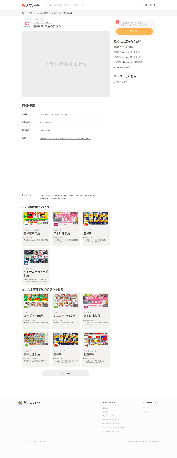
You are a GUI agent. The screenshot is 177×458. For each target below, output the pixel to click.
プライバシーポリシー (109, 416)
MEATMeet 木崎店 (122, 67)
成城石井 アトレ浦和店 (124, 47)
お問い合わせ (149, 5)
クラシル (146, 408)
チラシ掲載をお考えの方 (110, 431)
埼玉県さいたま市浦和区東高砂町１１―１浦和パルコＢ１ (65, 138)
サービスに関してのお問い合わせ (113, 427)
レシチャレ (146, 412)
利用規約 (105, 412)
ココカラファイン (42, 22)
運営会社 (105, 408)
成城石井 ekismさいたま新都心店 (128, 62)
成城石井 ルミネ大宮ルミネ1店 (127, 57)
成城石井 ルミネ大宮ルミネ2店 (127, 52)
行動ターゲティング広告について (113, 419)
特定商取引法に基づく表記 (111, 423)
